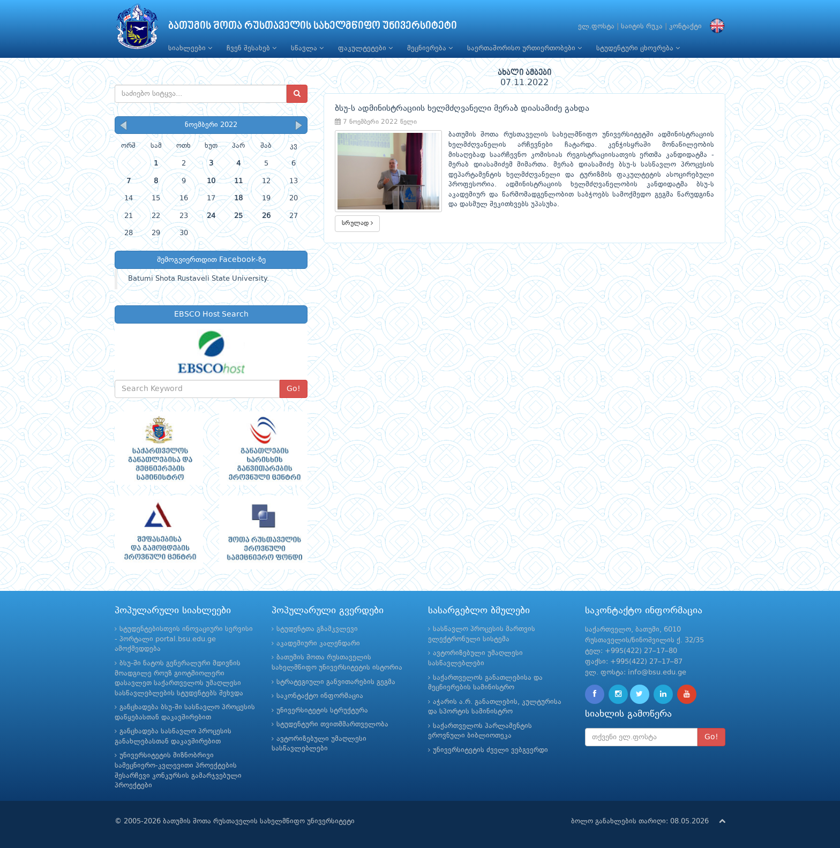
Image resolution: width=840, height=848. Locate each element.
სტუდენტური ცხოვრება (638, 48)
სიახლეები (190, 48)
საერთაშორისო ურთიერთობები (524, 48)
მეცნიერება (430, 48)
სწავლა (307, 48)
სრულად (357, 223)
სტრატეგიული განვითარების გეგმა (335, 682)
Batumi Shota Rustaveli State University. (198, 278)
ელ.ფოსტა (596, 26)
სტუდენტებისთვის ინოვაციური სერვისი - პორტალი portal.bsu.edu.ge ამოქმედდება (184, 639)
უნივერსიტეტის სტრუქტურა (322, 710)
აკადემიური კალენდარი (318, 643)
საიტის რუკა (642, 26)
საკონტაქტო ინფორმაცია (319, 696)
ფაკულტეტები (365, 48)
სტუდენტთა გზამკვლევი (317, 629)
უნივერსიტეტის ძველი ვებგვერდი (490, 750)
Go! (294, 389)
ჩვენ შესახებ (251, 48)
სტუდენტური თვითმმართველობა (332, 724)
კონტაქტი (685, 26)
